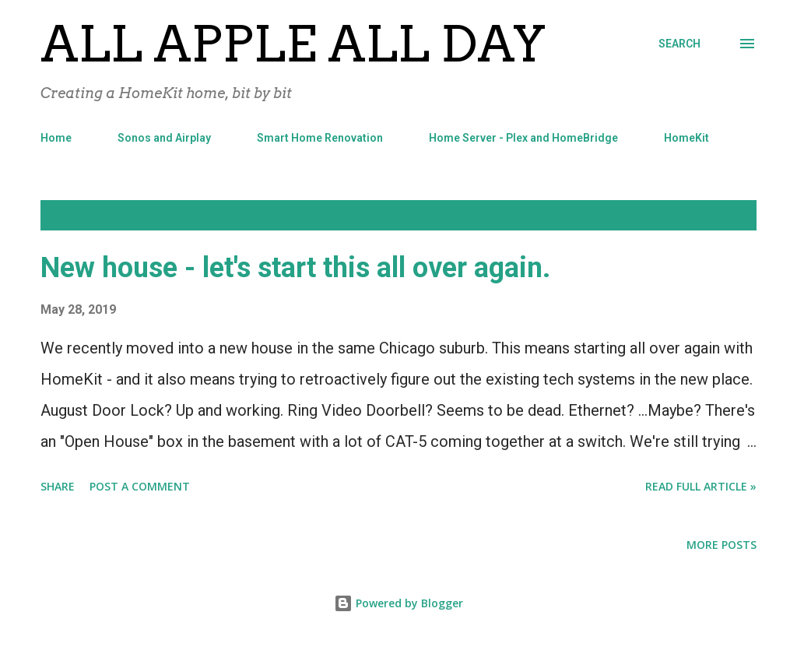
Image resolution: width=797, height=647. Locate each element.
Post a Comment (140, 486)
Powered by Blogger (398, 603)
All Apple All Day (293, 43)
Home (56, 138)
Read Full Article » (701, 486)
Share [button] (57, 486)
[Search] (679, 44)
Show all (717, 215)
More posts (721, 544)
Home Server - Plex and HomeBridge (523, 138)
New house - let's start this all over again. (295, 267)
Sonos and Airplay (164, 138)
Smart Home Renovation (320, 138)
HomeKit (686, 138)
